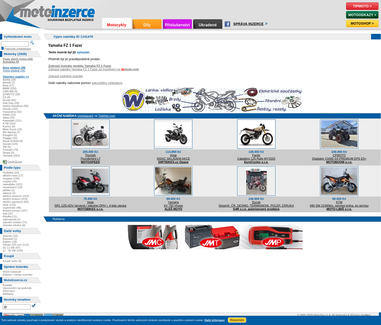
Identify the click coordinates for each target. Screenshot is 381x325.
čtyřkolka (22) (11, 172)
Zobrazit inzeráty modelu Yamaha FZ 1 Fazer (79, 66)
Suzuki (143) (10, 143)
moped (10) (10, 181)
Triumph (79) (10, 149)
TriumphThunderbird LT (90, 157)
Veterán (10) (10, 235)
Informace (9, 290)
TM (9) (7, 146)
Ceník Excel (14, 161)
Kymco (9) (9, 126)
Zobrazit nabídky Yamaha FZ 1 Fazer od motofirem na (93, 69)
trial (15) (8, 213)
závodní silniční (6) (14, 225)
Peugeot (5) (10, 135)
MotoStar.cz (321, 315)
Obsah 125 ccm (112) (16, 244)
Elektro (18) (10, 241)
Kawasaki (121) (12, 120)
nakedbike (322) (12, 184)
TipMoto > (362, 6)
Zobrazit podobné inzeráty (65, 76)
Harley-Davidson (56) (15, 105)
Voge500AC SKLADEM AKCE (173, 157)
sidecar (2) (9, 193)
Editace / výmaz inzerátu (17, 274)
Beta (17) (8, 85)
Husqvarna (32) (12, 111)
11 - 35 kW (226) (13, 250)
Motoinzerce (30, 12)
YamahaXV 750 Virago (173, 204)
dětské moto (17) (13, 175)
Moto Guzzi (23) (12, 129)
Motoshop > (362, 23)
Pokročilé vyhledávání (17, 48)
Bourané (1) (10, 238)
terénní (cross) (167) (15, 210)
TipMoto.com (106, 116)
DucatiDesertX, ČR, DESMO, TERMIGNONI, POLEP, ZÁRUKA (256, 204)
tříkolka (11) (10, 216)
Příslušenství (177, 25)
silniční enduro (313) (15, 198)
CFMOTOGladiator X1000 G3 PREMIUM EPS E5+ (339, 157)
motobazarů (85, 116)
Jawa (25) (9, 117)
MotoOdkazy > (362, 15)
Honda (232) (10, 108)
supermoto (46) (12, 207)
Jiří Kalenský (339, 315)
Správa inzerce (248, 24)
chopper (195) (11, 178)
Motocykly (116, 25)
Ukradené (208, 25)
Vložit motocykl (12, 271)
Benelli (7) (9, 82)
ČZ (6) (6, 97)
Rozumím (237, 320)
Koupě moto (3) (12, 261)
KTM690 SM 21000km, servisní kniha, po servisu (339, 204)
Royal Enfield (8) (13, 140)
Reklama (8, 293)
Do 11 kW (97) (11, 247)
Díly (147, 25)
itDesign (355, 315)
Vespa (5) (8, 152)
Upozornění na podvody (17, 288)
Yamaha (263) (11, 155)
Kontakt (7, 285)
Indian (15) (9, 114)
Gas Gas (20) (11, 103)
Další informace (214, 320)
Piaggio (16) (10, 138)
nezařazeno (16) (12, 187)
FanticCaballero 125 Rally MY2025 (256, 157)
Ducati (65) (9, 100)
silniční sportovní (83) (15, 201)
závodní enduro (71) (15, 222)
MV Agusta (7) (11, 132)
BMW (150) (10, 88)
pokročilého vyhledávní (107, 83)
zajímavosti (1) (11, 219)
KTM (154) (9, 123)
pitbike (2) (9, 190)
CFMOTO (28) (11, 94)
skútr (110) (9, 204)
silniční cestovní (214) (16, 196)
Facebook (227, 24)
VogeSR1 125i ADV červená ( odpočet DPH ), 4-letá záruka (90, 204)
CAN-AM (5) (10, 91)
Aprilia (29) (9, 79)
